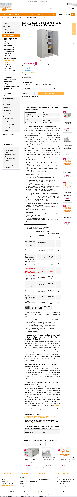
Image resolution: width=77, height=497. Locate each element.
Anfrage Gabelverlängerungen (9, 157)
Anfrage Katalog (8, 160)
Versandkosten (36, 491)
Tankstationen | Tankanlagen (8, 92)
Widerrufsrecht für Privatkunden (28, 481)
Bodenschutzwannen (9, 49)
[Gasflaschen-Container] (48, 14)
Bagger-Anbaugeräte (8, 121)
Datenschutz (42, 478)
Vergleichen (26, 96)
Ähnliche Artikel (38, 440)
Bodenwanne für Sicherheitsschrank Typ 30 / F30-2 (67, 194)
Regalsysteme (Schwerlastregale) (8, 117)
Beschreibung (26, 102)
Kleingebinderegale (9, 51)
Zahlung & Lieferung (9, 150)
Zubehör (6, 72)
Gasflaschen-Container (9, 32)
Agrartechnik (6, 127)
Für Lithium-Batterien (10, 66)
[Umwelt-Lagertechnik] (63, 14)
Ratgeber (5, 130)
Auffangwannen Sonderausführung (9, 46)
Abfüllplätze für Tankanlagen (8, 89)
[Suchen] (51, 8)
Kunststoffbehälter (8, 104)
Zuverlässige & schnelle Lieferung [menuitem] (65, 479)
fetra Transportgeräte (8, 101)
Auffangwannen (7, 29)
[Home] (3, 14)
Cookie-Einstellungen (44, 479)
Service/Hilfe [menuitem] (71, 4)
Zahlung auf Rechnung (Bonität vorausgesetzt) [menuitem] (65, 482)
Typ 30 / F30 (7, 62)
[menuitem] (41, 8)
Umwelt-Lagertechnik (9, 35)
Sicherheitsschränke (9, 60)
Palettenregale (8, 77)
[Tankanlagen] (25, 14)
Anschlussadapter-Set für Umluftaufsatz (67, 147)
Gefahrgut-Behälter (9, 84)
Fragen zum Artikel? (30, 424)
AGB (21, 479)
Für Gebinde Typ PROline (10, 70)
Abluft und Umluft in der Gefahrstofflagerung (36, 417)
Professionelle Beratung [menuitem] (63, 476)
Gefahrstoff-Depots (9, 56)
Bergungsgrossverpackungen (11, 86)
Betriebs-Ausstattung (8, 124)
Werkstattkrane (7, 110)
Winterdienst (6, 113)
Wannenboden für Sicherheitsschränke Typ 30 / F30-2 (67, 170)
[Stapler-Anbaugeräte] (13, 14)
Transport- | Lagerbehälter (11, 95)
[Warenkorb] (73, 8)
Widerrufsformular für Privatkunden (26, 486)
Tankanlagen (6, 26)
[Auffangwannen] (35, 14)
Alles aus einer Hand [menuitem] (62, 478)
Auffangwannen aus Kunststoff (9, 42)
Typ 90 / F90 (7, 64)
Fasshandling (7, 53)
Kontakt (6, 152)
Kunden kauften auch (50, 440)
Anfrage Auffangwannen (10, 154)
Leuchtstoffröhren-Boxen (10, 75)
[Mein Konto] (69, 8)
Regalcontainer (8, 81)
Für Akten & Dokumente (10, 68)
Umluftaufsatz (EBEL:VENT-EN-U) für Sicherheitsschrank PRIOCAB (67, 123)
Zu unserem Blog (8, 165)
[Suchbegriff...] (41, 8)
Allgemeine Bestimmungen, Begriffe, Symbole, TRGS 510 (39, 416)
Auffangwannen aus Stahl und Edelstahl (10, 38)
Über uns (6, 148)
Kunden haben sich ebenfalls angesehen (33, 444)
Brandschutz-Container (10, 79)
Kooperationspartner (9, 162)
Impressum (7, 167)
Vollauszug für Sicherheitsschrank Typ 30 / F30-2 (67, 217)
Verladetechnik (7, 107)
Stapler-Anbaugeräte (8, 23)
